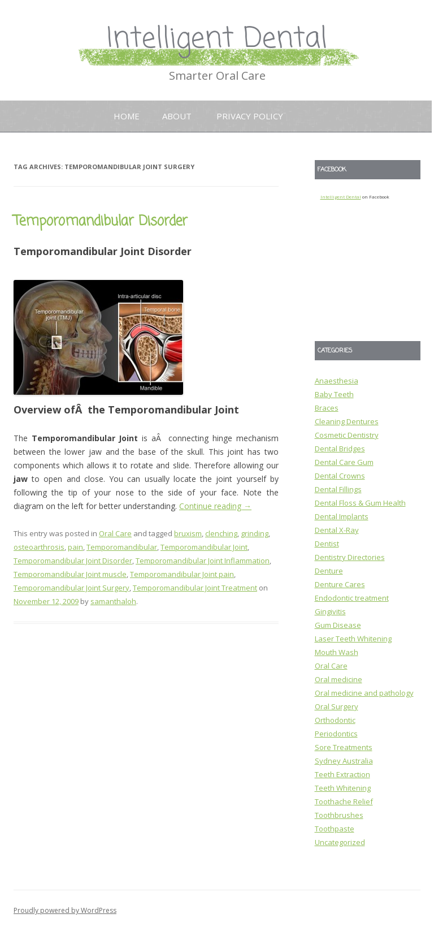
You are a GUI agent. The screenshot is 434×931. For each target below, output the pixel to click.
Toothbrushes (339, 815)
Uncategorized (340, 842)
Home (127, 116)
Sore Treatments (343, 747)
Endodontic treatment (352, 598)
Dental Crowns (340, 476)
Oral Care (115, 533)
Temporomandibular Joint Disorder (73, 560)
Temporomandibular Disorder (101, 221)
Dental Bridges (340, 448)
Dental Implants (341, 516)
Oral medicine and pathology (364, 693)
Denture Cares (340, 584)
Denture (329, 571)
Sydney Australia (344, 761)
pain (75, 547)
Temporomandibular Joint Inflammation (203, 560)
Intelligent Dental (217, 39)
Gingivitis (330, 611)
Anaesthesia (336, 381)
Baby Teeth (334, 394)
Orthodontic (335, 720)
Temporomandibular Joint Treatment (195, 588)
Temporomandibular (121, 547)
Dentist (327, 543)
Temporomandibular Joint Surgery (71, 588)
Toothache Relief (344, 801)
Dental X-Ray (337, 530)
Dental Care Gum (344, 462)
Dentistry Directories (350, 557)
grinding (254, 533)
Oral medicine (338, 679)
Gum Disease (338, 625)
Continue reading (215, 506)
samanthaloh (113, 601)
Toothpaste (334, 829)
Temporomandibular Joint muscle (70, 574)
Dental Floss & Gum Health (360, 503)
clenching (221, 533)
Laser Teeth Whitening (353, 638)
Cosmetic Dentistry (347, 435)
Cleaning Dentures (347, 421)
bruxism (188, 533)
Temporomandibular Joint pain (182, 574)
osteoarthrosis (39, 547)
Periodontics (336, 734)
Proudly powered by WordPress (65, 910)
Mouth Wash (336, 652)
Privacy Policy (249, 116)
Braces (326, 408)
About (177, 116)
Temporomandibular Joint (204, 547)
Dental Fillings (338, 489)
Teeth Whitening (343, 788)
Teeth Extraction (342, 774)
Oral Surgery (336, 706)
